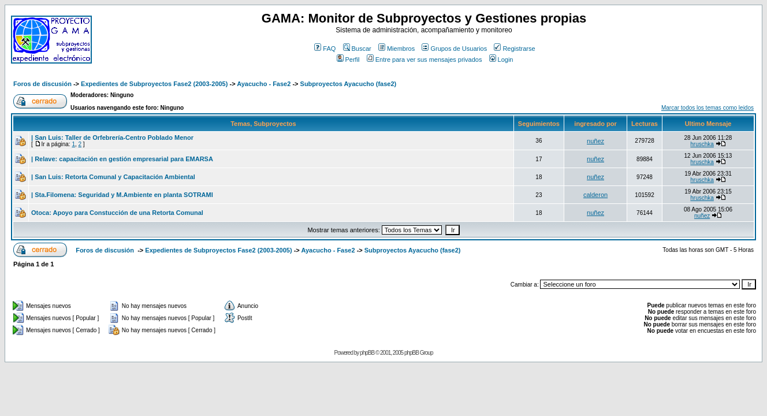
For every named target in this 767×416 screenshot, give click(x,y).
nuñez (595, 141)
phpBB (367, 353)
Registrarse (514, 48)
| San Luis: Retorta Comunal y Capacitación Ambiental (113, 176)
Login (501, 59)
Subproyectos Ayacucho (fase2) (348, 83)
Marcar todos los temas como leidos (707, 108)
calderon (595, 194)
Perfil (348, 59)
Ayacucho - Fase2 (264, 83)
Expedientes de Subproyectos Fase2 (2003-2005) (154, 83)
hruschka (702, 144)
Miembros (396, 48)
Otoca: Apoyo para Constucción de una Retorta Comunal (117, 212)
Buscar (357, 48)
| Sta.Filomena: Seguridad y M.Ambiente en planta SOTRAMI (122, 194)
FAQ (325, 48)
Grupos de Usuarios (454, 48)
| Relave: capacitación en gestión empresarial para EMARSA (122, 158)
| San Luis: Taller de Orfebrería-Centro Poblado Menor (112, 137)
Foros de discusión (42, 83)
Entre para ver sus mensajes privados (424, 59)
